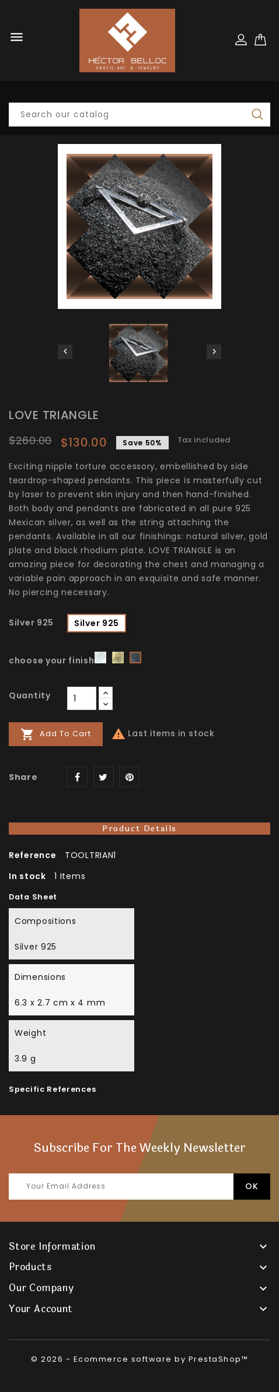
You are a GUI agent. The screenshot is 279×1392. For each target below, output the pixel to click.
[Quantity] (81, 698)
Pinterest (129, 777)
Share (77, 777)
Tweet (103, 777)
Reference (32, 855)
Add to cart (55, 734)
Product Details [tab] (139, 828)
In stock (27, 876)
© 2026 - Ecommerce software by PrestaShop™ (139, 1359)
